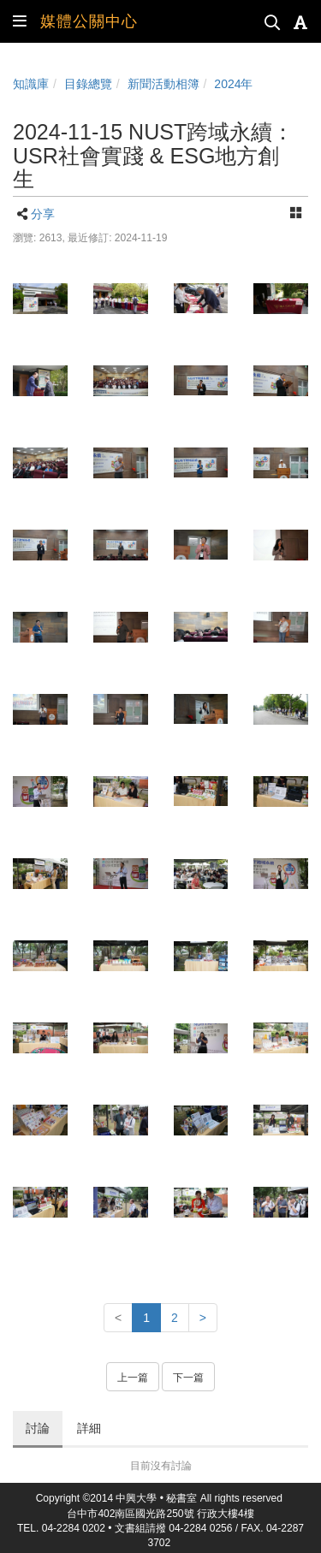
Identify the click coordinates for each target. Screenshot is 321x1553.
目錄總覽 (88, 84)
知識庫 (31, 84)
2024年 (233, 84)
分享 (43, 214)
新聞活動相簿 (163, 84)
